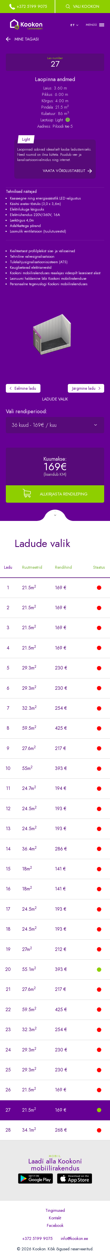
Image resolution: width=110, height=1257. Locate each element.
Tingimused (55, 1210)
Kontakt (55, 1218)
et (72, 25)
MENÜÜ (91, 25)
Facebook (55, 1225)
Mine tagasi (27, 39)
